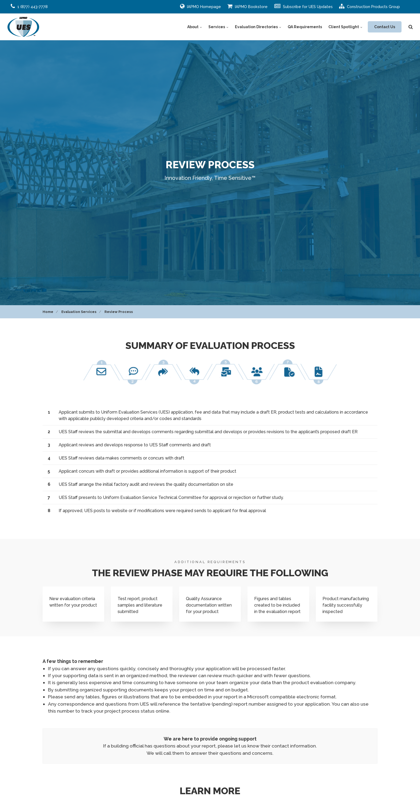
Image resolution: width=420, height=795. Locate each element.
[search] (410, 26)
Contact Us (384, 27)
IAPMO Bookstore (247, 6)
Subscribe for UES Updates (303, 6)
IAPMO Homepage (200, 6)
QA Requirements (305, 27)
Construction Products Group (369, 6)
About (194, 27)
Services (218, 27)
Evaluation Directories (258, 27)
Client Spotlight (345, 27)
